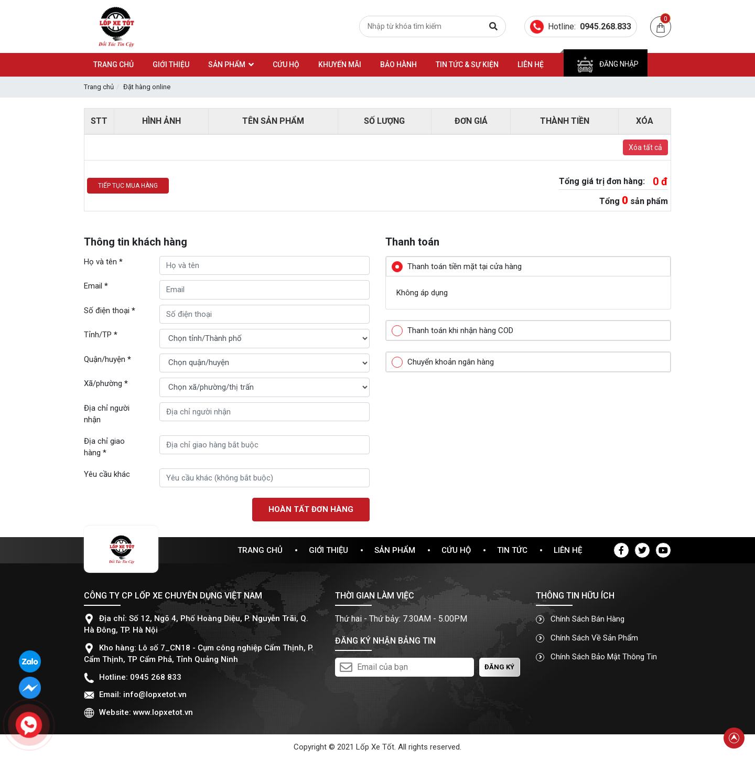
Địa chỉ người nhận (107, 414)
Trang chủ (99, 87)
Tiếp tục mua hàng (128, 185)
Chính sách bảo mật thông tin (596, 656)
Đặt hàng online (146, 87)
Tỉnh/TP (100, 334)
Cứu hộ (456, 550)
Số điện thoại (109, 310)
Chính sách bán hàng (580, 619)
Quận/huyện (107, 359)
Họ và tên (103, 261)
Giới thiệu (328, 550)
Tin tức (512, 550)
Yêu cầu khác (107, 474)
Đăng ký (499, 667)
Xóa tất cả (645, 147)
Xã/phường (106, 383)
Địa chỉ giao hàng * (104, 447)
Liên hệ (568, 550)
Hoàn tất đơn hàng (310, 509)
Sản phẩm (394, 550)
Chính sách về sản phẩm (587, 638)
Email (96, 286)
